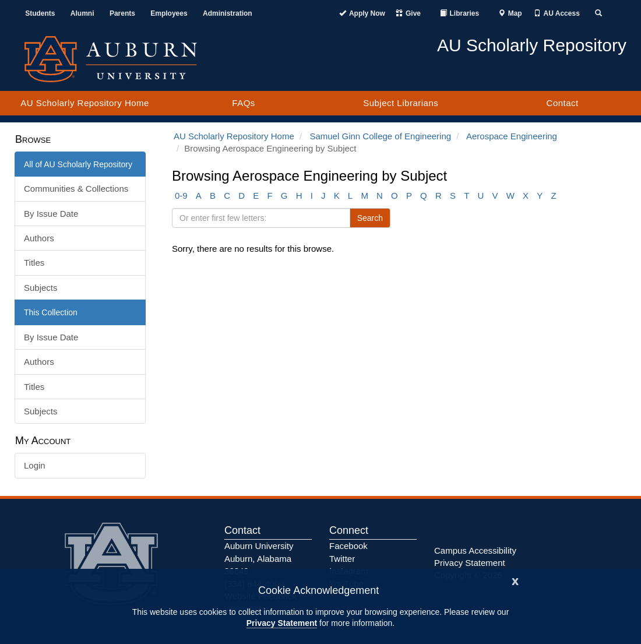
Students (40, 13)
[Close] (515, 580)
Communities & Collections (76, 188)
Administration (227, 13)
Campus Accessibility (475, 550)
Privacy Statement (281, 623)
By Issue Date (51, 214)
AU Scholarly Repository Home (84, 103)
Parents (122, 13)
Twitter (342, 559)
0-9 (181, 195)
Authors (39, 238)
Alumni (82, 13)
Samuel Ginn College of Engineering (380, 136)
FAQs (243, 103)
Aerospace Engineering (511, 136)
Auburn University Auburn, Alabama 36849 (258, 558)
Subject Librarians (400, 103)
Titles (34, 263)
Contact (563, 103)
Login (34, 465)
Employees (168, 13)
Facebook (348, 546)
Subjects (41, 288)
